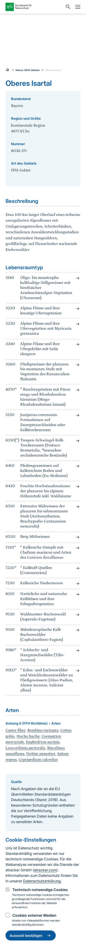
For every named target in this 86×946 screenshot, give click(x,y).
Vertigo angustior (40, 753)
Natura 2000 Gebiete (28, 70)
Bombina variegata (42, 730)
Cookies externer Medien (34, 915)
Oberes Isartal (53, 70)
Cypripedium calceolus (38, 759)
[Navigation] (76, 7)
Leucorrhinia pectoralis (25, 748)
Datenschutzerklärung (42, 881)
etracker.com (45, 870)
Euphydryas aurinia (42, 742)
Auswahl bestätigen (31, 935)
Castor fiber (15, 730)
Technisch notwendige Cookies (40, 889)
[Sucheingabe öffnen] (67, 7)
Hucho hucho (28, 736)
